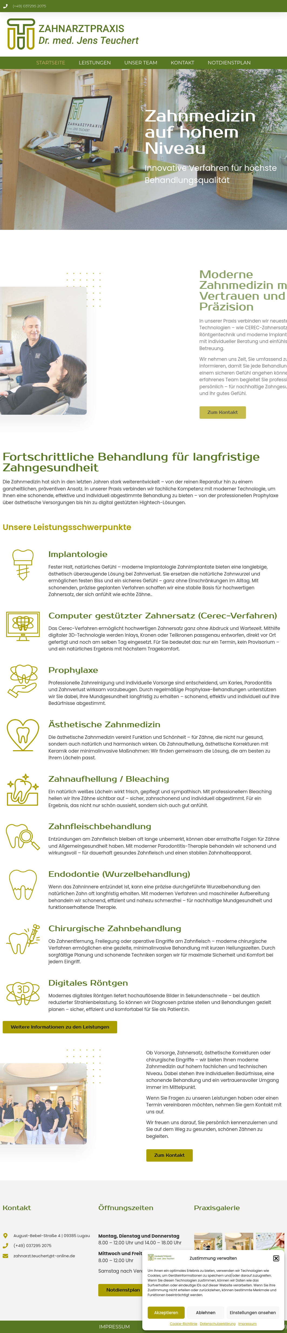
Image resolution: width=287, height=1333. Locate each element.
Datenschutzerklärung (218, 1323)
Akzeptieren (166, 1312)
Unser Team (140, 63)
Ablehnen (205, 1312)
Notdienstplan (229, 63)
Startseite (50, 63)
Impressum (247, 1323)
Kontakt (182, 63)
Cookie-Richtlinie (183, 1323)
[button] (276, 1258)
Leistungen (95, 63)
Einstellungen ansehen (253, 1312)
